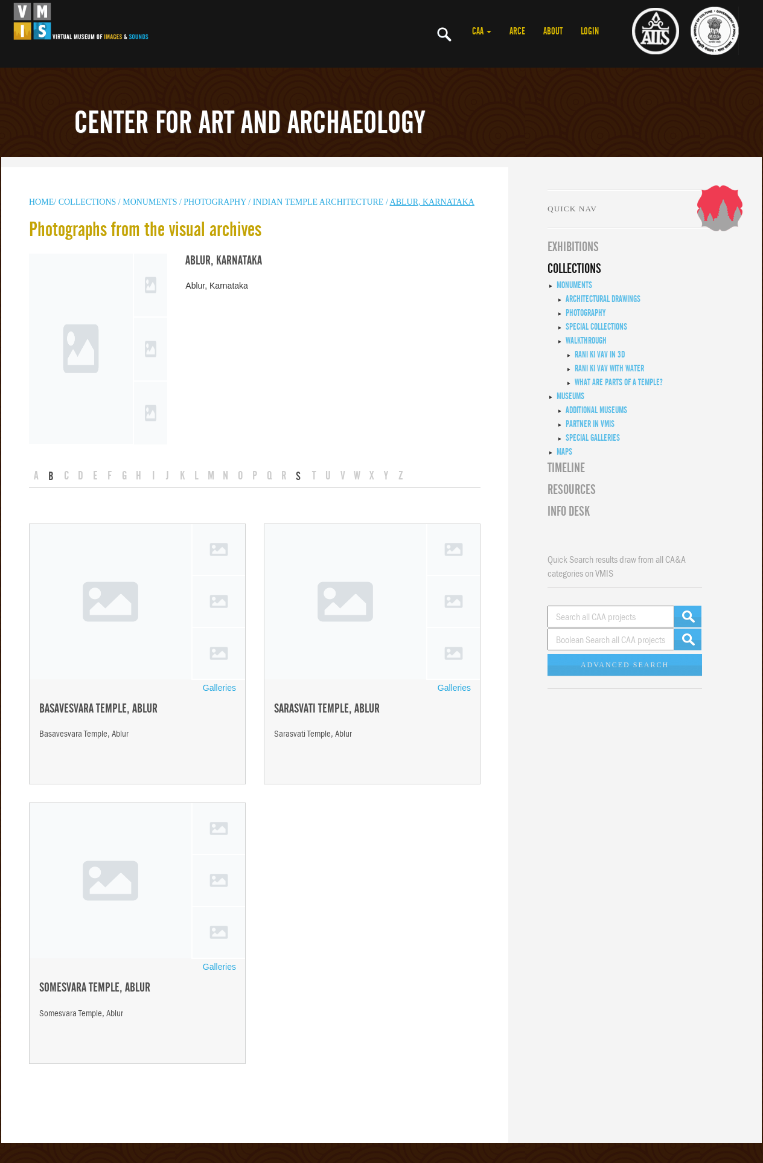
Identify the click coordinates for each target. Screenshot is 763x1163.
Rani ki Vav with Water (609, 368)
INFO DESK (569, 511)
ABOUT (553, 31)
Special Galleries (593, 437)
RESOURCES (572, 490)
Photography (215, 202)
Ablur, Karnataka (432, 202)
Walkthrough (586, 340)
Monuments (574, 285)
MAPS (564, 451)
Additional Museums (596, 410)
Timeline (566, 468)
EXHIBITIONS (573, 247)
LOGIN (590, 31)
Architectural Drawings (603, 298)
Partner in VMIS (590, 423)
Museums (570, 396)
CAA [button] (481, 31)
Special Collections (596, 326)
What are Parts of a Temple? (619, 382)
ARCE (517, 31)
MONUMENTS (151, 202)
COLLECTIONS (88, 202)
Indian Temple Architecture (319, 202)
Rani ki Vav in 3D (600, 354)
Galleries (219, 688)
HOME (41, 202)
